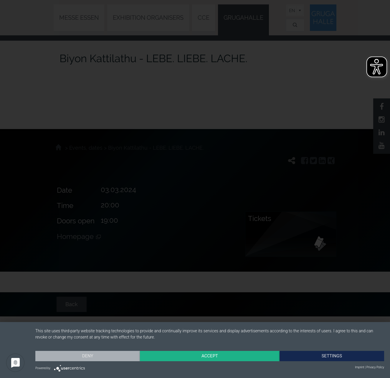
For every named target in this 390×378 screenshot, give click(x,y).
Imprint (359, 367)
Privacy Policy (375, 367)
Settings (332, 356)
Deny (87, 356)
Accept (209, 356)
